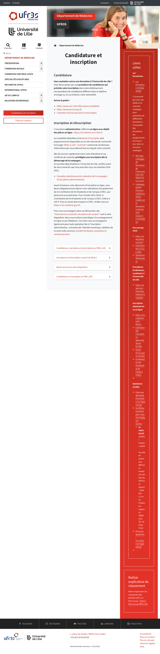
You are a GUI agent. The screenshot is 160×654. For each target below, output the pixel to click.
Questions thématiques (140, 258)
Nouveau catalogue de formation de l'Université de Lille (140, 165)
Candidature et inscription (23, 113)
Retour (8, 53)
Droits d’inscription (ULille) (140, 353)
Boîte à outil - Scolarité (75, 145)
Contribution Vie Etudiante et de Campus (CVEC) (140, 367)
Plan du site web (147, 640)
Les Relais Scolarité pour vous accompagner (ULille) (140, 416)
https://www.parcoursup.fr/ (69, 109)
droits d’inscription (91, 138)
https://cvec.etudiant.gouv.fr (67, 205)
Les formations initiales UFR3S (140, 86)
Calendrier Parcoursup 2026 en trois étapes (77, 112)
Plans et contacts (23, 120)
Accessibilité (145, 633)
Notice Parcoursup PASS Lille (138, 603)
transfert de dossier (84, 230)
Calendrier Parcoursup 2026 (140, 249)
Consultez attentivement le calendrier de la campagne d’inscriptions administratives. (82, 178)
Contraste (15, 3)
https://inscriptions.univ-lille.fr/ (88, 132)
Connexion (105, 3)
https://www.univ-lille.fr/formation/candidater (78, 106)
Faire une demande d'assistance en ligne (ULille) (140, 398)
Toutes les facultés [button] (121, 3)
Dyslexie (7, 3)
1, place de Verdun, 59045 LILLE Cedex (88, 634)
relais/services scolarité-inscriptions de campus (77, 214)
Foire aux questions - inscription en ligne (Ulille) (140, 539)
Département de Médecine (71, 45)
